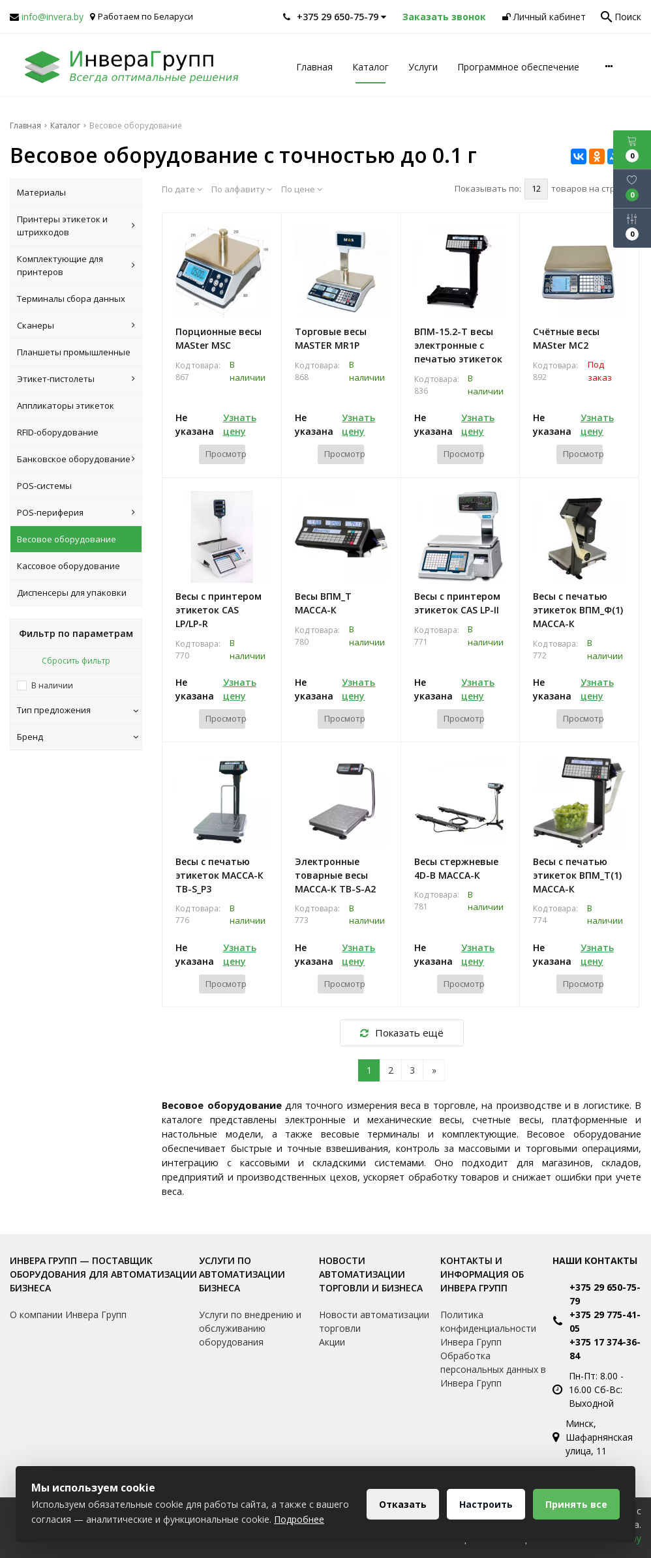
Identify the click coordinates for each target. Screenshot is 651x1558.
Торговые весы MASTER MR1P (331, 338)
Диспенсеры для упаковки (72, 592)
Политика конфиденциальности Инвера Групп (488, 1328)
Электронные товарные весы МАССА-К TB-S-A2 (335, 875)
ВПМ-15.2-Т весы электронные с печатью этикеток (458, 345)
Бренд (77, 736)
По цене (301, 189)
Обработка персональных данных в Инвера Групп (493, 1369)
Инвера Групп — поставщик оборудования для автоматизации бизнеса (103, 1274)
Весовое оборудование (66, 539)
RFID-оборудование (57, 432)
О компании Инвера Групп (68, 1314)
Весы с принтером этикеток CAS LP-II (457, 603)
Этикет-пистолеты (76, 378)
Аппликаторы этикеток (65, 405)
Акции (332, 1342)
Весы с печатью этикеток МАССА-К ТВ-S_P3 (219, 875)
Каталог (370, 67)
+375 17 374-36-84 (605, 1349)
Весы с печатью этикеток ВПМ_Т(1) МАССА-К (577, 875)
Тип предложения (77, 710)
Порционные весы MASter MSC (218, 338)
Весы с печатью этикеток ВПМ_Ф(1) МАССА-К (578, 610)
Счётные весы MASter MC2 (566, 338)
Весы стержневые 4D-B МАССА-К (456, 868)
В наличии (52, 685)
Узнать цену (239, 424)
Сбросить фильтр (76, 660)
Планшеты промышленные (73, 352)
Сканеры (76, 325)
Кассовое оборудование (68, 566)
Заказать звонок (444, 16)
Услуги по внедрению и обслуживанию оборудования (250, 1328)
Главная (314, 67)
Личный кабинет (544, 16)
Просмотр (225, 454)
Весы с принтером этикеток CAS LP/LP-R (218, 610)
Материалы (41, 192)
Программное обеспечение (518, 67)
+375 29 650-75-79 (605, 1294)
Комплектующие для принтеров (76, 265)
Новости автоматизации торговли (374, 1321)
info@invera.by (52, 16)
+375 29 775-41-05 (605, 1321)
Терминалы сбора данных (71, 298)
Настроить (486, 1504)
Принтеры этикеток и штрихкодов (76, 225)
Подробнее (299, 1519)
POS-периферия (76, 512)
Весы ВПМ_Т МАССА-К (323, 603)
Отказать (403, 1504)
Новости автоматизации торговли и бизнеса (371, 1274)
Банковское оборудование (76, 458)
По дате (182, 189)
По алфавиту (241, 189)
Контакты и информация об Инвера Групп (482, 1274)
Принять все (576, 1504)
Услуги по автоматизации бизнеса (242, 1274)
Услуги (423, 67)
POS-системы (44, 486)
